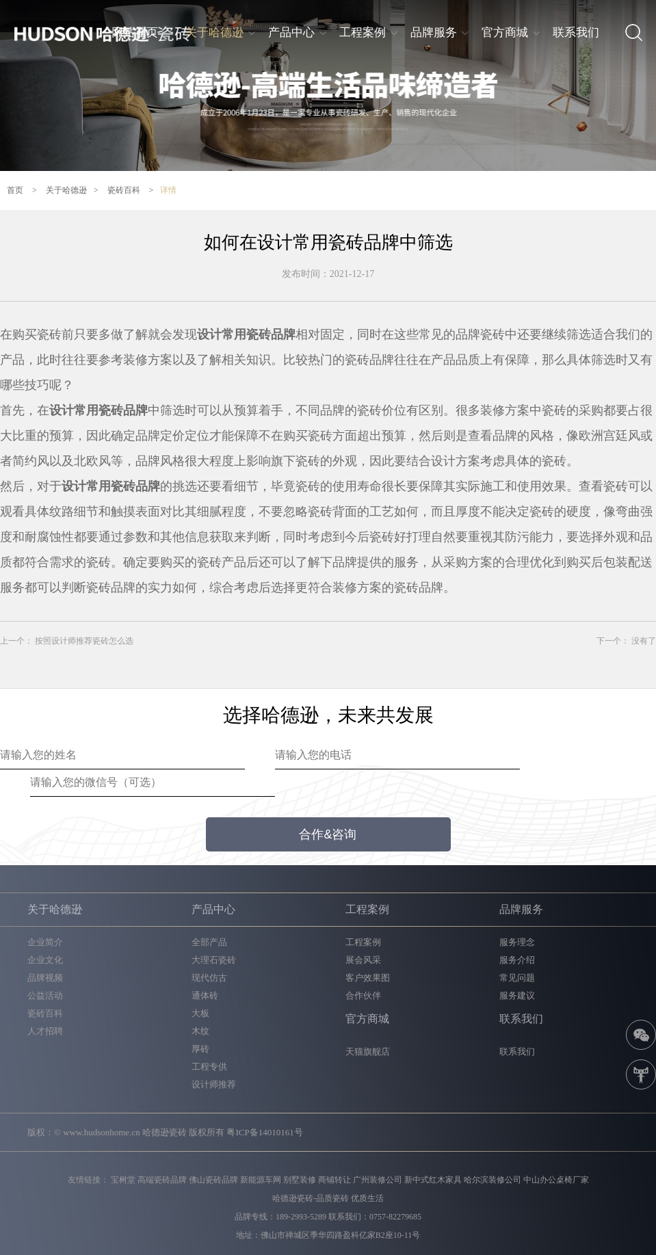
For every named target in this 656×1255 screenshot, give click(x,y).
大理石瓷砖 (214, 960)
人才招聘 (45, 1031)
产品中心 (291, 32)
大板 (200, 1013)
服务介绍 (517, 960)
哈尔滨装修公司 (492, 1180)
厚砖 (200, 1049)
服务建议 (517, 995)
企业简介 (45, 942)
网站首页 (134, 32)
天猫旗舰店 (367, 1051)
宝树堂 (123, 1180)
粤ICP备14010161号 (264, 1132)
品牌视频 (45, 978)
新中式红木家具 (433, 1180)
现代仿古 (209, 978)
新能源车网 (260, 1180)
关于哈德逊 (214, 32)
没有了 (643, 641)
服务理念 (517, 942)
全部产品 (209, 942)
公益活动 (45, 995)
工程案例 (362, 32)
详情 (168, 190)
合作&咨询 (327, 834)
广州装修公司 (377, 1180)
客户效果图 (367, 978)
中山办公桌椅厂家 (556, 1180)
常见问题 (517, 978)
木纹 (200, 1031)
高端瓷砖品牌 (162, 1180)
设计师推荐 (214, 1084)
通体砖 (205, 995)
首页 (15, 190)
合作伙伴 (363, 995)
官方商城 (505, 32)
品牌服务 (433, 32)
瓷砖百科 (123, 190)
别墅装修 (299, 1180)
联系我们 (576, 32)
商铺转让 (334, 1180)
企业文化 (45, 960)
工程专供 (209, 1066)
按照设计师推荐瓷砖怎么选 (84, 641)
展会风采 (363, 960)
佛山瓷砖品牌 (213, 1180)
